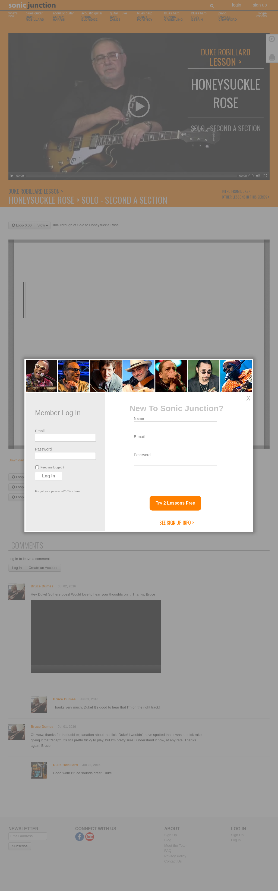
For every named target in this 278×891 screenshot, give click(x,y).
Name (139, 418)
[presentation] (175, 478)
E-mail (139, 437)
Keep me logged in (50, 467)
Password (43, 449)
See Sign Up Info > (176, 522)
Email (40, 431)
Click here (73, 491)
